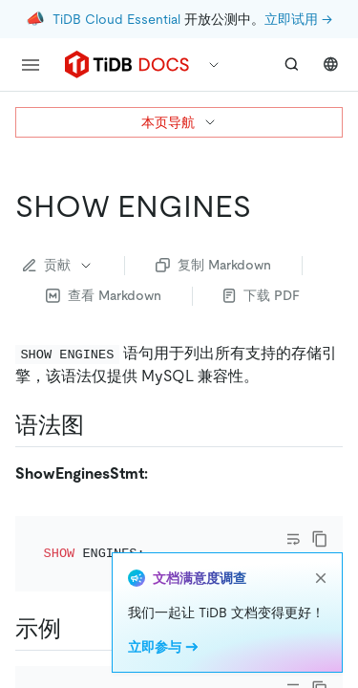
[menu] (30, 65)
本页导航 (179, 122)
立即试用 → (298, 19)
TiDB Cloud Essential (116, 19)
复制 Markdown (213, 264)
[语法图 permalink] (99, 425)
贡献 (58, 264)
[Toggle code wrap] (293, 574)
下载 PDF (261, 295)
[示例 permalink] (76, 664)
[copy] (319, 574)
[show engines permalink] (266, 206)
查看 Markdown (103, 295)
